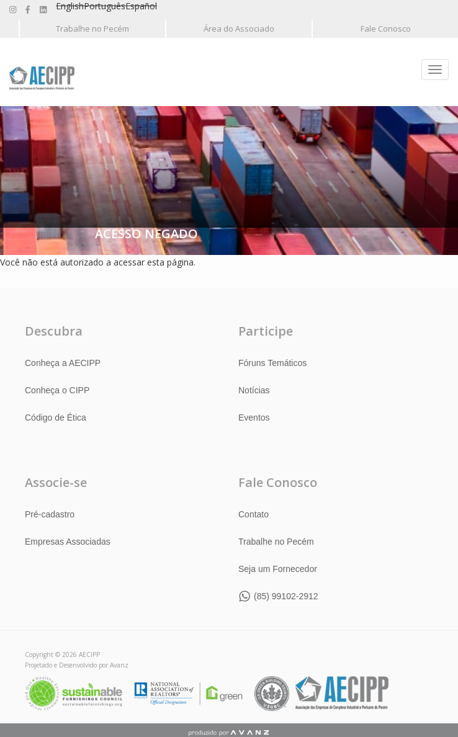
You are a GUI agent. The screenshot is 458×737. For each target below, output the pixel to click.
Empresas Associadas (67, 542)
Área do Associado (239, 28)
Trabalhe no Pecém (92, 28)
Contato (253, 514)
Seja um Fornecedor (277, 569)
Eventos (254, 417)
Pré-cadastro (49, 514)
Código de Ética (55, 417)
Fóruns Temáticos (272, 363)
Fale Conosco (386, 28)
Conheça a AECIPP (63, 363)
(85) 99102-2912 (286, 596)
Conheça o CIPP (57, 390)
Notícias (254, 390)
